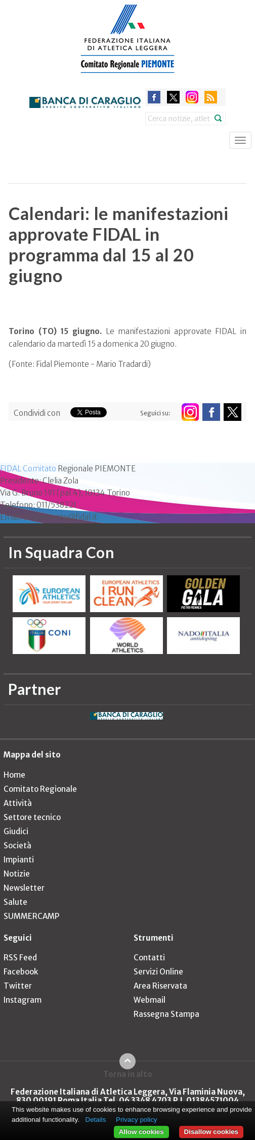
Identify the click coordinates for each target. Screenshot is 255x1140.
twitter (173, 97)
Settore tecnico (32, 817)
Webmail (149, 1000)
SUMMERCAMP (31, 916)
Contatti (149, 957)
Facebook (21, 971)
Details (96, 1119)
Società (17, 845)
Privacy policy (136, 1119)
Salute (15, 902)
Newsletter (24, 888)
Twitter (18, 986)
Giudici (16, 831)
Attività (18, 803)
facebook (154, 97)
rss (210, 97)
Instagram (22, 1000)
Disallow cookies (211, 1131)
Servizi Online (158, 971)
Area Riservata (160, 986)
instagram (192, 97)
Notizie (17, 874)
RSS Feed (20, 957)
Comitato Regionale (40, 789)
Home (14, 775)
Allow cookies (141, 1131)
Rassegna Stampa (166, 1014)
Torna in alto (127, 1073)
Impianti (19, 859)
